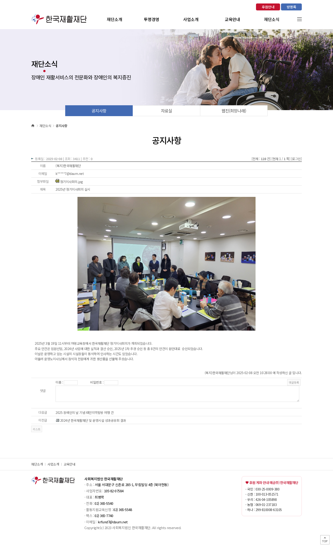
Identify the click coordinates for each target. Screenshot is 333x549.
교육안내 (69, 464)
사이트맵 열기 (299, 19)
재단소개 (37, 464)
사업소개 (53, 464)
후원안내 (268, 6)
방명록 (291, 6)
